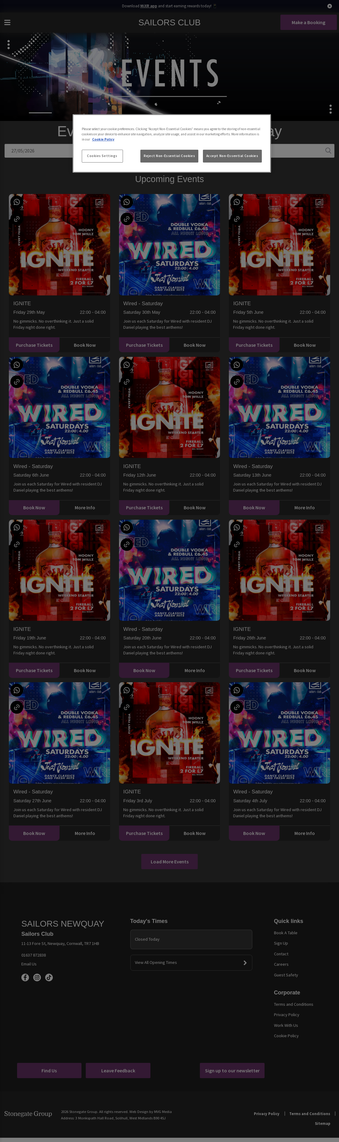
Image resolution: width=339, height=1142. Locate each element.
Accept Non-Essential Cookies (232, 156)
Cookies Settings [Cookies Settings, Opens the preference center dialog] (102, 156)
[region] (172, 143)
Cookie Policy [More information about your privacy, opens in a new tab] (103, 139)
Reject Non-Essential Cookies (169, 156)
